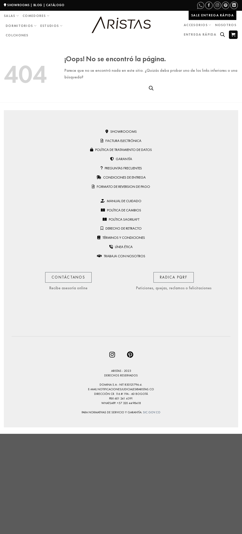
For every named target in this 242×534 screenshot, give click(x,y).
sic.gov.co (151, 412)
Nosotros (225, 25)
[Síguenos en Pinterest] (225, 5)
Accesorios (197, 25)
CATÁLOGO (55, 5)
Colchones (17, 35)
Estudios (51, 25)
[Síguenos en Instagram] (217, 5)
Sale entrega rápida (212, 15)
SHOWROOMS (18, 5)
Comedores (36, 15)
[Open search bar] (222, 34)
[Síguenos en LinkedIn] (234, 5)
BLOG (37, 5)
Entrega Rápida (200, 34)
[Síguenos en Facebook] (209, 5)
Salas (11, 15)
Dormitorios (21, 25)
